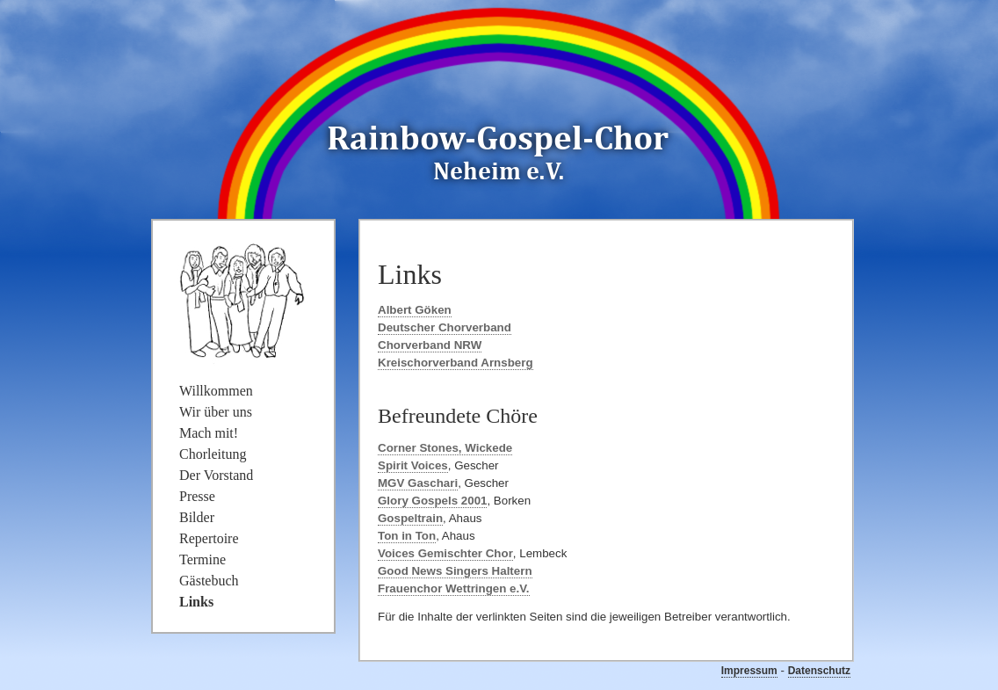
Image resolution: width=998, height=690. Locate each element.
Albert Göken (415, 309)
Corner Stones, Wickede (445, 447)
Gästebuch (209, 580)
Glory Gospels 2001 (432, 500)
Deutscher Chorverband (444, 327)
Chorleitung (212, 454)
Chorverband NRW (429, 345)
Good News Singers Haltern (455, 570)
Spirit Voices (413, 465)
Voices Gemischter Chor (445, 553)
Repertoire (209, 538)
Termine (202, 559)
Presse (197, 496)
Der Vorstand (216, 475)
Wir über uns (215, 411)
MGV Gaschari (418, 483)
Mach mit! (208, 432)
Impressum (749, 671)
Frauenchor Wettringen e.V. (454, 588)
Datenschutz (819, 671)
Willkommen (216, 390)
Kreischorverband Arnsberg (455, 362)
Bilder (196, 517)
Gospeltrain (410, 518)
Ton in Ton (407, 535)
